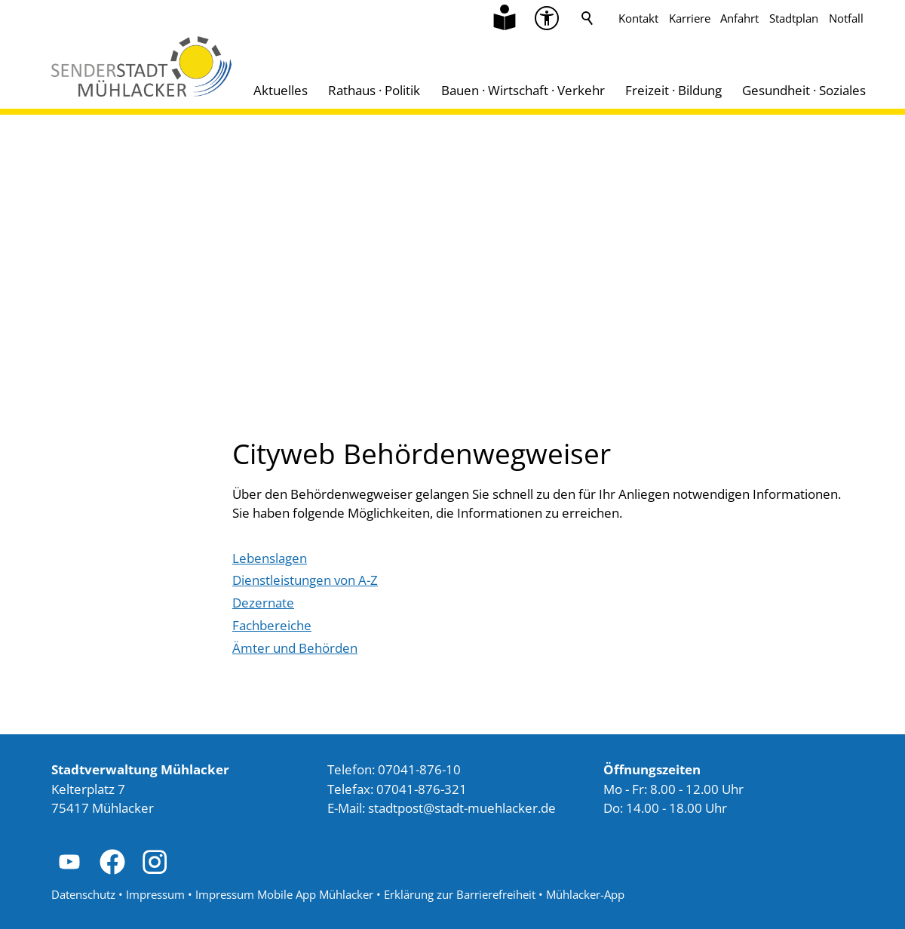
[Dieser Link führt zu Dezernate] (263, 603)
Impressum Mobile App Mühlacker (284, 894)
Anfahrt (739, 18)
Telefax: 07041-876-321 (397, 789)
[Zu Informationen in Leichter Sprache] (504, 18)
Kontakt (638, 18)
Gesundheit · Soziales (804, 90)
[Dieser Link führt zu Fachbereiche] (271, 625)
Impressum (155, 894)
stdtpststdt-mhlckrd (462, 808)
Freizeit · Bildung (673, 90)
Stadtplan (793, 18)
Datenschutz (83, 894)
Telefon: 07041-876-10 (394, 769)
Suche (587, 18)
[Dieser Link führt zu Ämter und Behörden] (294, 648)
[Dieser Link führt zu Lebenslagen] (269, 558)
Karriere (689, 18)
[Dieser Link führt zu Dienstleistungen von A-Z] (305, 580)
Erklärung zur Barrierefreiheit (459, 894)
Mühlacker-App (585, 894)
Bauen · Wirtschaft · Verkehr (523, 90)
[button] (69, 862)
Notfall (846, 18)
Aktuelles (280, 90)
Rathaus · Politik (374, 90)
